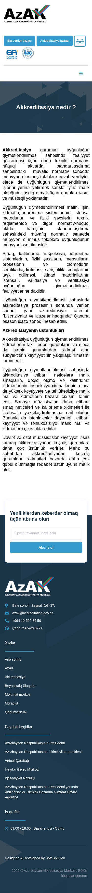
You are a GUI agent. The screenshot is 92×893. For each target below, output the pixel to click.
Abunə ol (46, 547)
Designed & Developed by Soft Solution (35, 858)
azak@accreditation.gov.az (32, 613)
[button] (19, 41)
